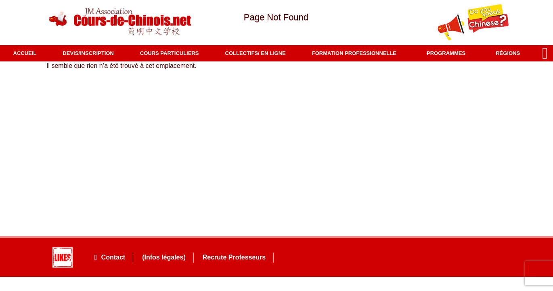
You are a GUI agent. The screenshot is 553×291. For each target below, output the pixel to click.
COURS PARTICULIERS (169, 53)
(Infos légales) (164, 257)
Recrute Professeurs (234, 257)
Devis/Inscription (88, 53)
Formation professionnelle (356, 53)
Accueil (25, 53)
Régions (510, 53)
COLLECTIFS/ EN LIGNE (255, 53)
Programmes (448, 53)
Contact (109, 257)
